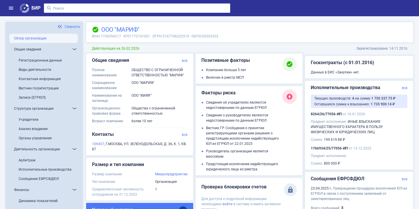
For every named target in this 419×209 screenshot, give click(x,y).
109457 (98, 144)
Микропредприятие (171, 174)
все (184, 61)
